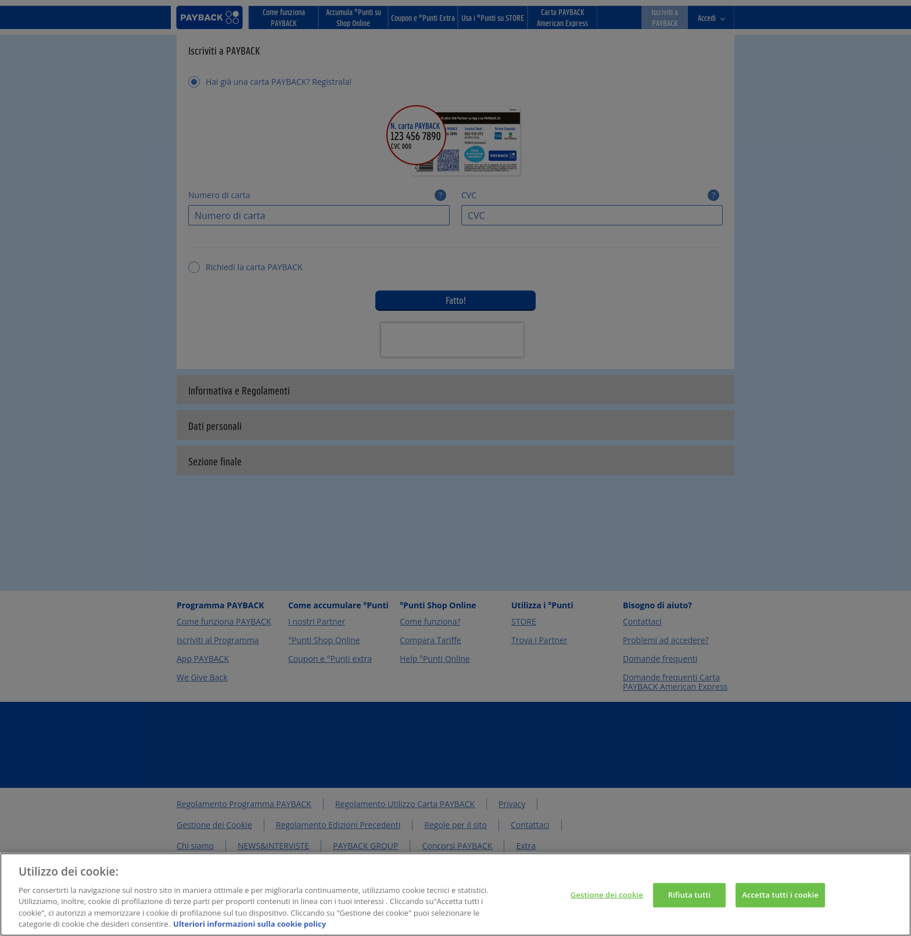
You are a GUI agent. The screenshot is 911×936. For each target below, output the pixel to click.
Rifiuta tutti (689, 911)
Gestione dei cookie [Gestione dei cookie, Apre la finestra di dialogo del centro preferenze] (607, 911)
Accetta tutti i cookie (780, 911)
